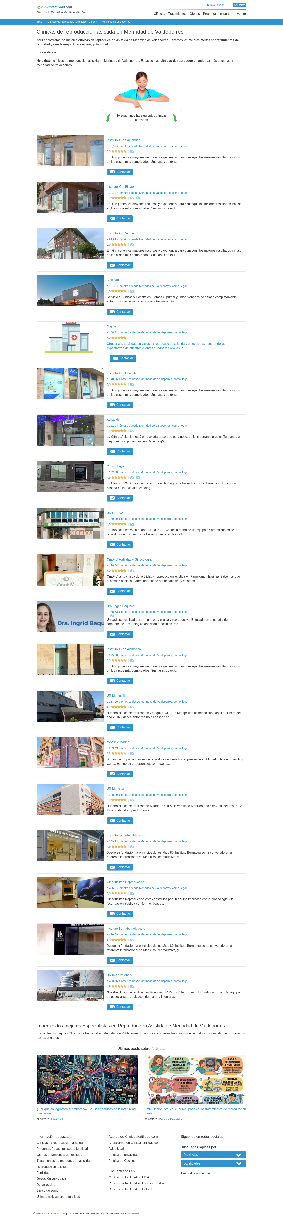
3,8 (117, 753)
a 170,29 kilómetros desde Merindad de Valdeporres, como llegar (147, 518)
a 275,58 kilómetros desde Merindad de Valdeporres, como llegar (147, 655)
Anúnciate (239, 4)
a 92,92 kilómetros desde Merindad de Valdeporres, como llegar (147, 239)
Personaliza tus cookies (195, 1173)
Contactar (120, 171)
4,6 (117, 291)
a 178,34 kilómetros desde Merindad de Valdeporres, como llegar (147, 565)
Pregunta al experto (217, 13)
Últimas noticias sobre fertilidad (58, 1196)
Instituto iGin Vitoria (120, 233)
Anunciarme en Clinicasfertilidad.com (134, 1142)
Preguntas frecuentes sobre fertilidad (62, 1148)
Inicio (39, 21)
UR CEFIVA (115, 513)
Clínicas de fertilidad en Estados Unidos (136, 1183)
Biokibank (113, 280)
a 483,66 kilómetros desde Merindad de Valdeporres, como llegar (147, 981)
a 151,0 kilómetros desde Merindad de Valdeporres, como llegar (147, 425)
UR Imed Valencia (119, 975)
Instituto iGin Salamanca (124, 649)
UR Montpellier (117, 695)
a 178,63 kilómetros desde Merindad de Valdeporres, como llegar (147, 611)
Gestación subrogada (51, 1178)
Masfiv (111, 326)
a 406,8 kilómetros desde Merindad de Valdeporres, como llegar (147, 888)
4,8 (117, 939)
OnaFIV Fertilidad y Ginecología (129, 559)
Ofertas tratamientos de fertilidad (59, 1154)
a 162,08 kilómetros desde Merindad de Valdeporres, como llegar (147, 472)
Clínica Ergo (115, 466)
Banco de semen (48, 1190)
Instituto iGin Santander (123, 140)
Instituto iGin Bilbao (120, 186)
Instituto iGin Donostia (122, 373)
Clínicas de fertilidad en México (130, 1177)
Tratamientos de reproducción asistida (63, 1160)
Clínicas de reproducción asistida (60, 1142)
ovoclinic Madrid (118, 742)
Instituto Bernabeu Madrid (125, 835)
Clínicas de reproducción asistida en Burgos (72, 21)
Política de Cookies (122, 1160)
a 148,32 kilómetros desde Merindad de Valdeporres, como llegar (147, 332)
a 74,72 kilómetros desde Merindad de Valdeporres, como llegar (147, 192)
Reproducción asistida (52, 1166)
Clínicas (159, 13)
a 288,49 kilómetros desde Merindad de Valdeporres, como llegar (147, 794)
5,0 (117, 151)
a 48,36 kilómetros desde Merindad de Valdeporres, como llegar (147, 146)
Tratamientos (177, 13)
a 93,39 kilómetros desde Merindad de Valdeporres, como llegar (147, 286)
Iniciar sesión (215, 4)
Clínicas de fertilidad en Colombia (132, 1189)
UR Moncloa (115, 788)
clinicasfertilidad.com (53, 1213)
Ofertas (195, 13)
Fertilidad (43, 1172)
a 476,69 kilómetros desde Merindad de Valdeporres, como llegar (147, 934)
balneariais (133, 1213)
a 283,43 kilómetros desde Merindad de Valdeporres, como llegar (147, 748)
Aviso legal (116, 1148)
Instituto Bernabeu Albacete (126, 928)
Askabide (113, 419)
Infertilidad (57, 1119)
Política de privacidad (124, 1154)
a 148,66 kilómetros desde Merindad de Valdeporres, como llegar (147, 379)
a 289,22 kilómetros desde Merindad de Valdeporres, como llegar (147, 841)
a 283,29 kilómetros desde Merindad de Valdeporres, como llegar (147, 701)
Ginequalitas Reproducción (125, 882)
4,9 (117, 477)
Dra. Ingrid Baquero (120, 606)
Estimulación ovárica (170, 1119)
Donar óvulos (46, 1184)
